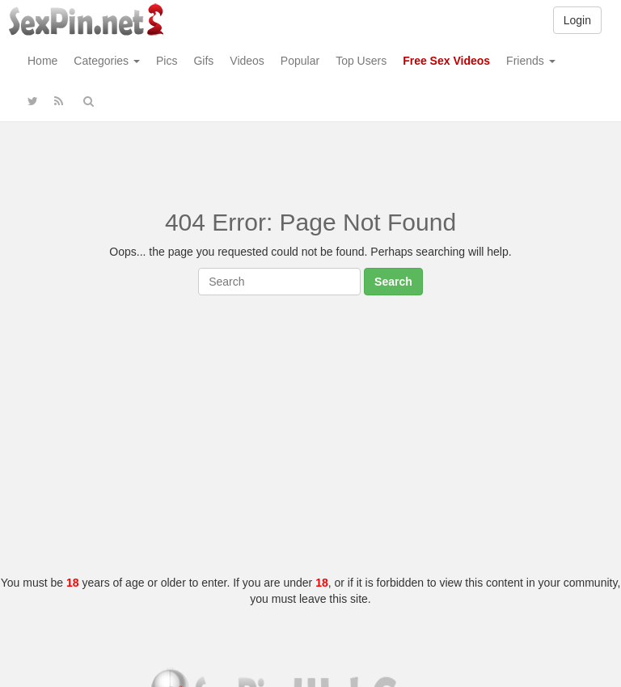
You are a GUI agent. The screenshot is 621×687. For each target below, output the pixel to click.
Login (577, 20)
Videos (247, 60)
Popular (300, 60)
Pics (166, 60)
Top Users (361, 60)
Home (42, 60)
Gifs (203, 60)
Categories (107, 60)
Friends (531, 60)
